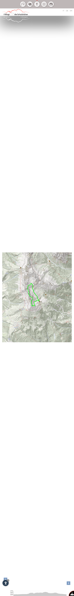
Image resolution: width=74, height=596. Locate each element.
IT (63, 11)
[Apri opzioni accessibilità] (5, 583)
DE (67, 11)
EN (71, 11)
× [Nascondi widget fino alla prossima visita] (8, 580)
